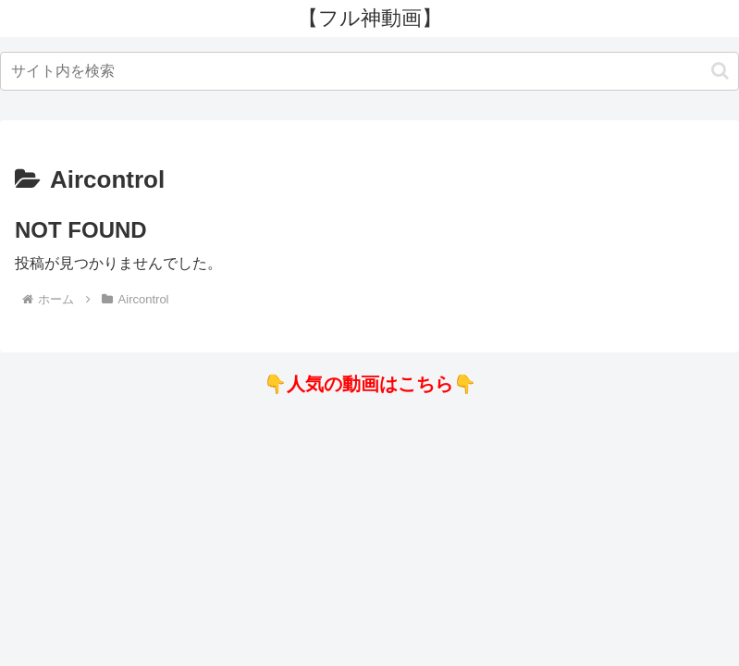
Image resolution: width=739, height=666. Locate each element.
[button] (720, 70)
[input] (369, 71)
